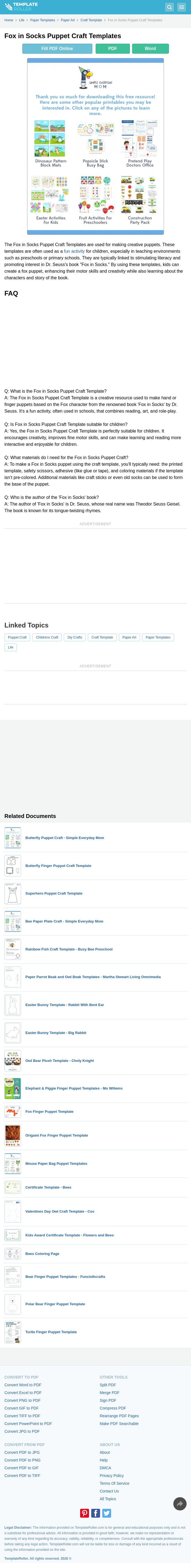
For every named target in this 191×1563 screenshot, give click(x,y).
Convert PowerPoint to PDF (28, 1423)
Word (150, 48)
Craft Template (102, 637)
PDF (112, 48)
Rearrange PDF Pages (119, 1416)
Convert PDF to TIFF (22, 1475)
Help (104, 1460)
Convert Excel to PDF (23, 1392)
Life (10, 647)
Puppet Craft (17, 637)
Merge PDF (110, 1392)
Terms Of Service (114, 1483)
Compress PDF (113, 1408)
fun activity (74, 251)
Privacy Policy (112, 1475)
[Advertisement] (95, 342)
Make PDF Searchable (119, 1423)
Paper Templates (158, 637)
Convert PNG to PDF (22, 1400)
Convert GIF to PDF (21, 1408)
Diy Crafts (74, 637)
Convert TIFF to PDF (22, 1416)
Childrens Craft (47, 637)
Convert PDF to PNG (22, 1460)
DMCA (105, 1468)
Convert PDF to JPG (22, 1452)
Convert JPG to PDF (22, 1431)
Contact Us (109, 1491)
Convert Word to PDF (22, 1385)
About (105, 1452)
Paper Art (129, 637)
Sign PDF (108, 1400)
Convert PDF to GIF (21, 1468)
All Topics (108, 1499)
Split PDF (108, 1385)
